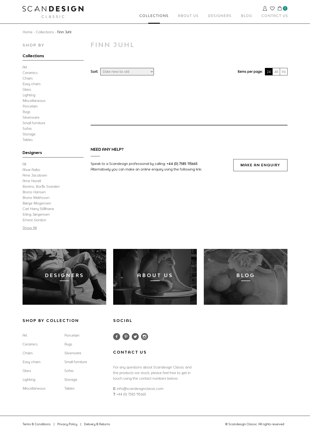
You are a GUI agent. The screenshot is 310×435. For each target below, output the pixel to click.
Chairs (28, 78)
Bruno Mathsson (36, 198)
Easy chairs (32, 84)
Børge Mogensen (37, 203)
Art (25, 67)
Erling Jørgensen (36, 214)
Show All (30, 228)
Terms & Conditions (37, 424)
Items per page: (250, 72)
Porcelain (30, 106)
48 (276, 72)
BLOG (246, 16)
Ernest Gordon (34, 220)
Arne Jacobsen (35, 175)
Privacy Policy (67, 424)
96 (284, 72)
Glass (27, 89)
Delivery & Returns (97, 424)
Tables (28, 140)
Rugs (26, 112)
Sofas (27, 128)
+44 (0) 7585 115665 (182, 164)
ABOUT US (188, 16)
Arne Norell (32, 181)
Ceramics (30, 73)
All (24, 164)
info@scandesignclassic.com (140, 389)
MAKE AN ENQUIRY (260, 165)
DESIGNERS (220, 16)
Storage (29, 134)
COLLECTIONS (154, 16)
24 (269, 72)
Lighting (29, 95)
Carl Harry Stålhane (38, 209)
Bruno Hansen (34, 192)
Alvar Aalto (31, 170)
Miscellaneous (34, 101)
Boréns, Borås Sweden (41, 186)
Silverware (31, 117)
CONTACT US (274, 16)
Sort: (94, 72)
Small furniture (34, 123)
